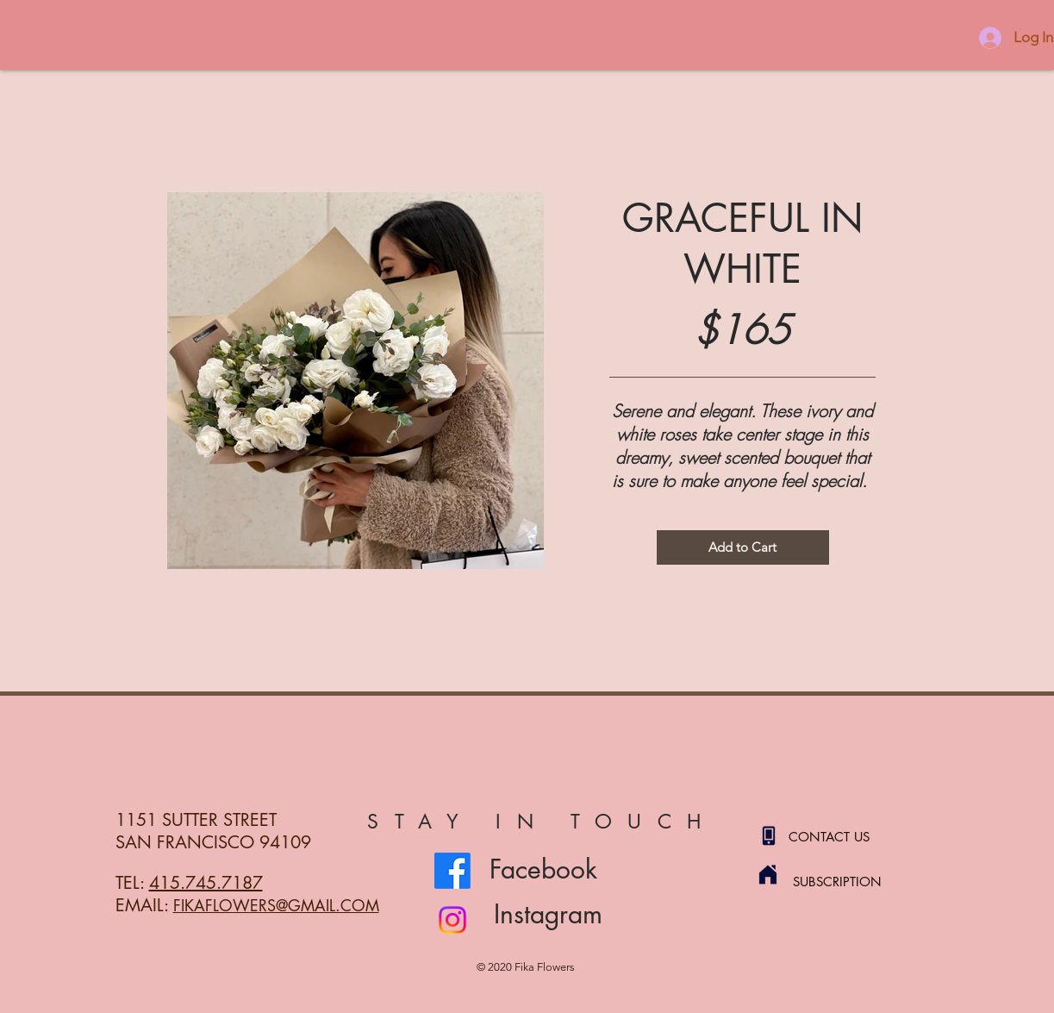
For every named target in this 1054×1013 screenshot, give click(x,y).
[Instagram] (452, 920)
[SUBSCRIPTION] (854, 881)
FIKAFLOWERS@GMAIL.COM (276, 905)
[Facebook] (452, 871)
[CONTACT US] (850, 836)
